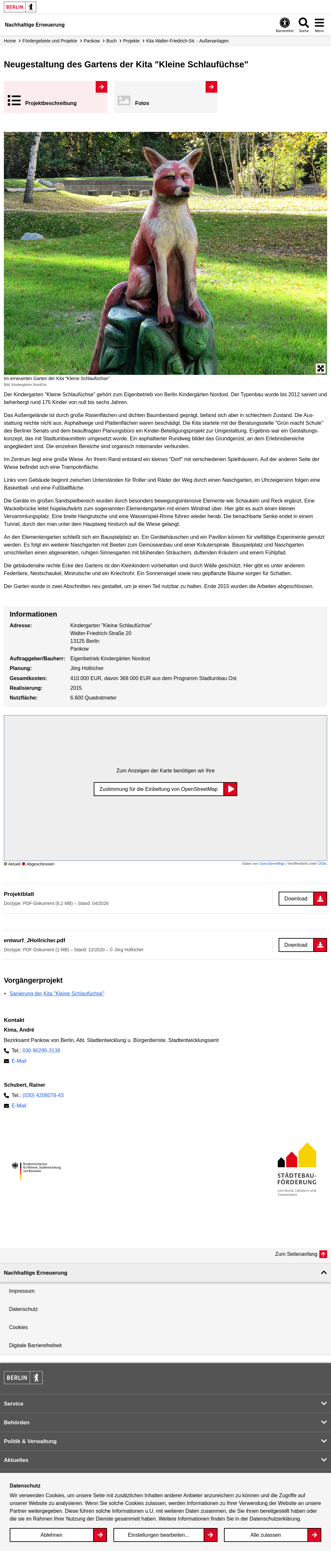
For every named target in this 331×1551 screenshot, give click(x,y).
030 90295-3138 (41, 1050)
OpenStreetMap (271, 863)
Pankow (92, 40)
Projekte (131, 40)
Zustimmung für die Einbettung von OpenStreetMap (159, 789)
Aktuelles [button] (16, 1460)
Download (295, 898)
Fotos (142, 103)
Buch (111, 40)
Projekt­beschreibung (51, 103)
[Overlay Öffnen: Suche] (304, 24)
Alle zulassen (266, 1535)
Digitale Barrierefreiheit (35, 1345)
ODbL (322, 863)
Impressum (22, 1291)
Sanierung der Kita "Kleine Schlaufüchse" (57, 993)
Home (10, 40)
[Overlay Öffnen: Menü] (319, 24)
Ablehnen (51, 1535)
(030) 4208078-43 (43, 1095)
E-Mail (19, 1061)
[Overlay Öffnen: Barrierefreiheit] (284, 24)
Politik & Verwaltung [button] (30, 1441)
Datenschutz (23, 1309)
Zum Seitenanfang (296, 1254)
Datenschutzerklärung (275, 1519)
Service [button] (14, 1404)
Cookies (18, 1327)
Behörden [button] (16, 1422)
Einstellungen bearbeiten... (158, 1535)
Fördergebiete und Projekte (49, 40)
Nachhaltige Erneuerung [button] (35, 1273)
